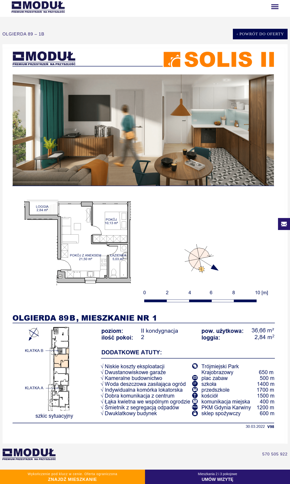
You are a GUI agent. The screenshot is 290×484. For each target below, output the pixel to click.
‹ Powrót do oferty (260, 34)
